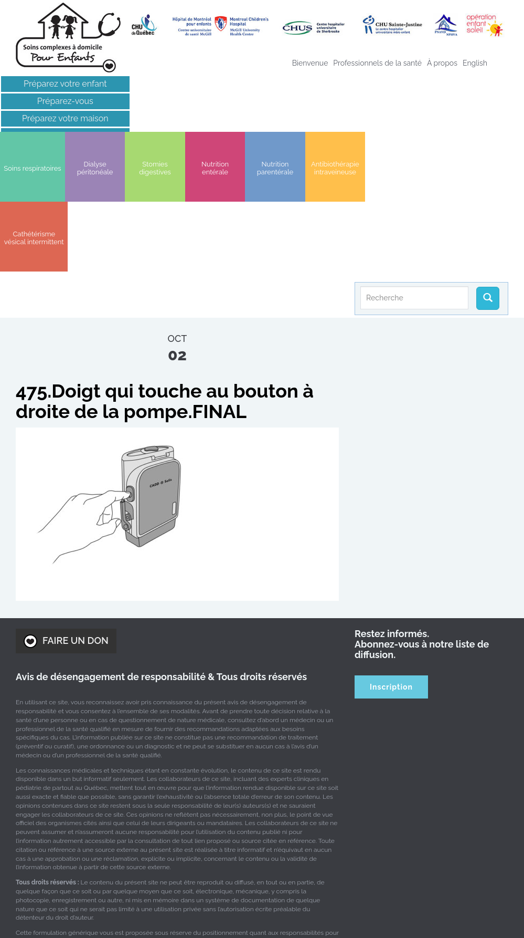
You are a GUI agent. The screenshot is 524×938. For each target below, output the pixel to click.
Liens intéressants (60, 136)
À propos (442, 63)
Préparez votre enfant (60, 84)
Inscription (391, 562)
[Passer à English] (475, 63)
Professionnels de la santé (377, 63)
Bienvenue (310, 63)
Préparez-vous (60, 101)
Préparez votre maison (60, 118)
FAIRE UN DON (66, 516)
